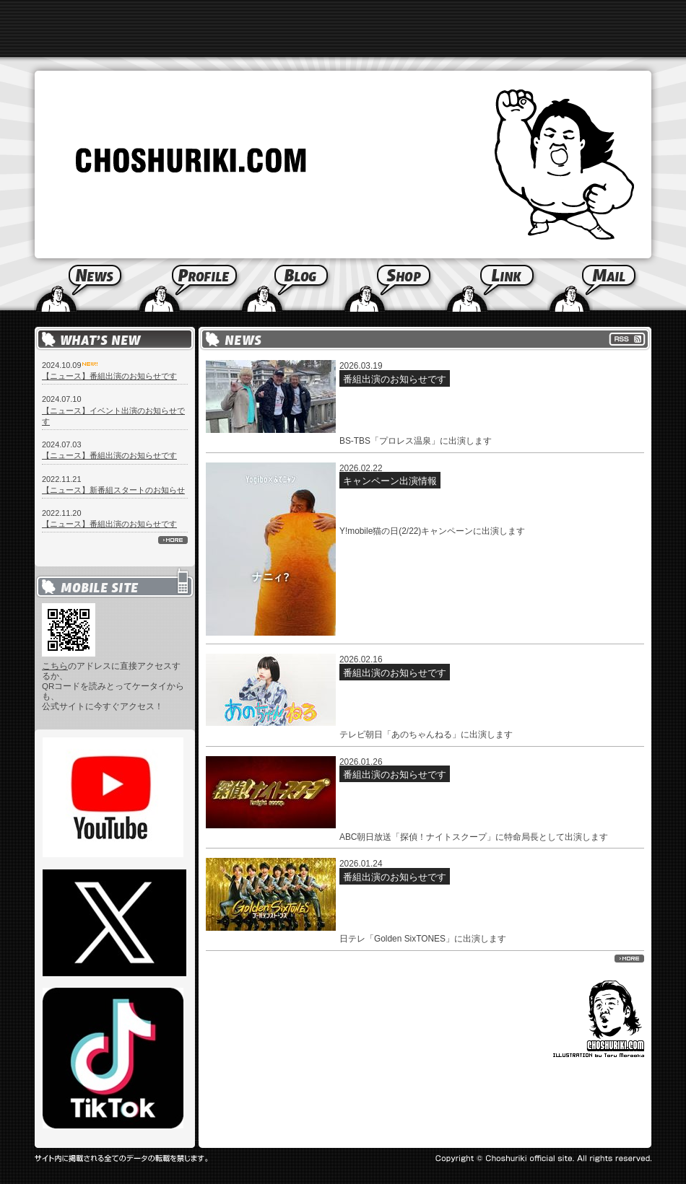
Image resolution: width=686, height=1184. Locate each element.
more (173, 540)
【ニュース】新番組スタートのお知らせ (113, 490)
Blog (291, 285)
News (68, 285)
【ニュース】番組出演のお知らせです (109, 376)
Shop (393, 285)
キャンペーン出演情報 (390, 480)
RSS (627, 339)
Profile (188, 285)
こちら (55, 666)
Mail (616, 285)
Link (496, 285)
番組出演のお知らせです (394, 379)
